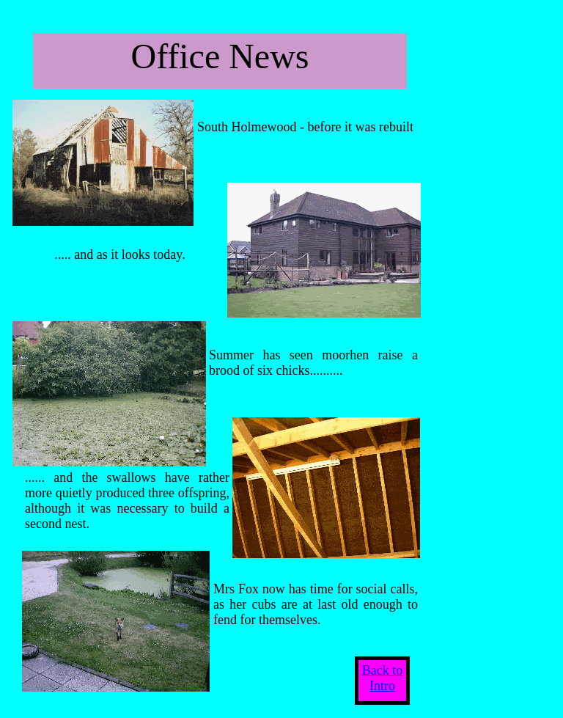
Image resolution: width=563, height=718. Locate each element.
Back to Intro (382, 678)
